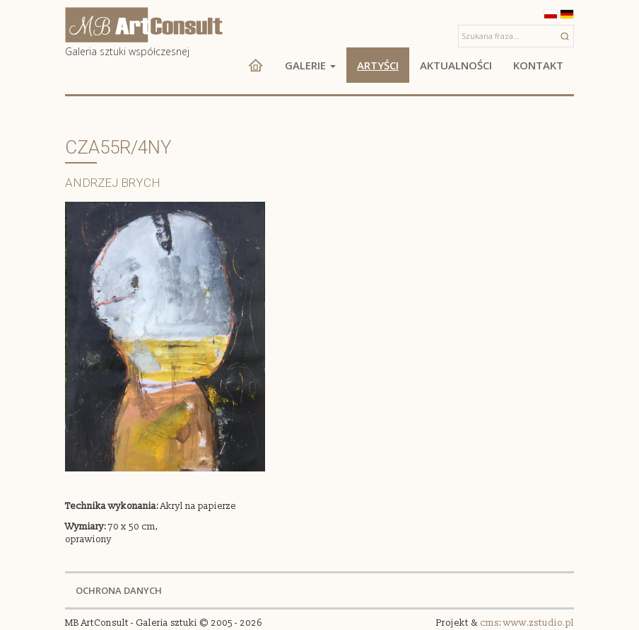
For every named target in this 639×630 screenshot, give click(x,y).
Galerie (310, 65)
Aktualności (456, 65)
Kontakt (538, 65)
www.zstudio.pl (538, 623)
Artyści (378, 65)
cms (489, 623)
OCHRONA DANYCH (119, 590)
